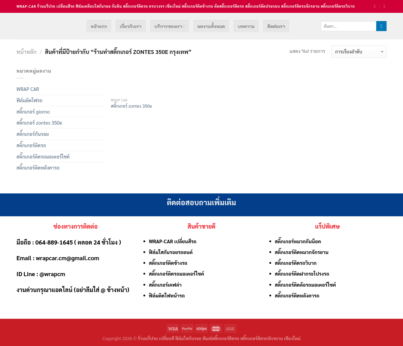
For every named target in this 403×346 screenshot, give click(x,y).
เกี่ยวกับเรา (130, 26)
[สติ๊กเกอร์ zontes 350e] (131, 81)
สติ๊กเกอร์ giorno (33, 111)
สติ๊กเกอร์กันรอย (32, 133)
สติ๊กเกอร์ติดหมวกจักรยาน (301, 252)
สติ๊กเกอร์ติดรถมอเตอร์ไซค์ (43, 156)
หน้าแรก (99, 26)
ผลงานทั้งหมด (211, 26)
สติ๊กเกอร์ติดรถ (31, 145)
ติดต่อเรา (276, 26)
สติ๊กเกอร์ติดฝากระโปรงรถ (302, 273)
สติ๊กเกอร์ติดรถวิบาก (296, 262)
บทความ (246, 26)
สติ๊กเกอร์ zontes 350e (39, 122)
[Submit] (381, 26)
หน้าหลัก (26, 51)
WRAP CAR (27, 89)
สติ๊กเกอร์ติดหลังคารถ (38, 167)
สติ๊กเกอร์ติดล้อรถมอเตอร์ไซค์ (305, 284)
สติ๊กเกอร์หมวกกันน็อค (298, 241)
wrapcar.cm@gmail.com (67, 257)
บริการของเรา (169, 26)
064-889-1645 (54, 242)
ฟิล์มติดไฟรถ (29, 100)
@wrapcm (52, 273)
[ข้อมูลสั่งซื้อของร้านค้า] (359, 52)
